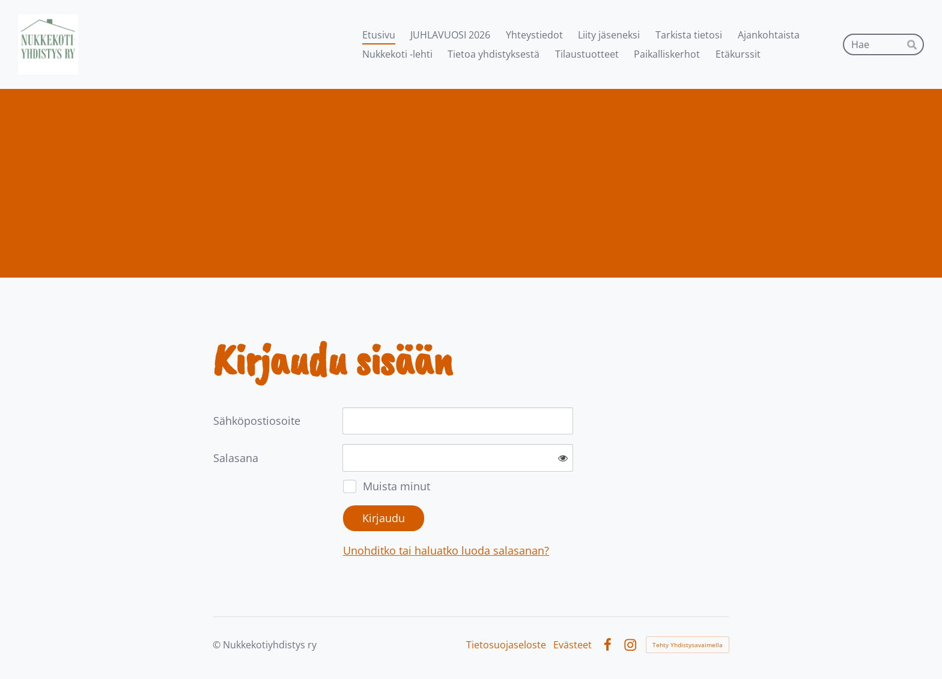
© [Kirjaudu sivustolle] (218, 644)
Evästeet (572, 645)
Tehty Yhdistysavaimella (687, 645)
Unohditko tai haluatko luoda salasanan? (446, 550)
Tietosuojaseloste (506, 645)
